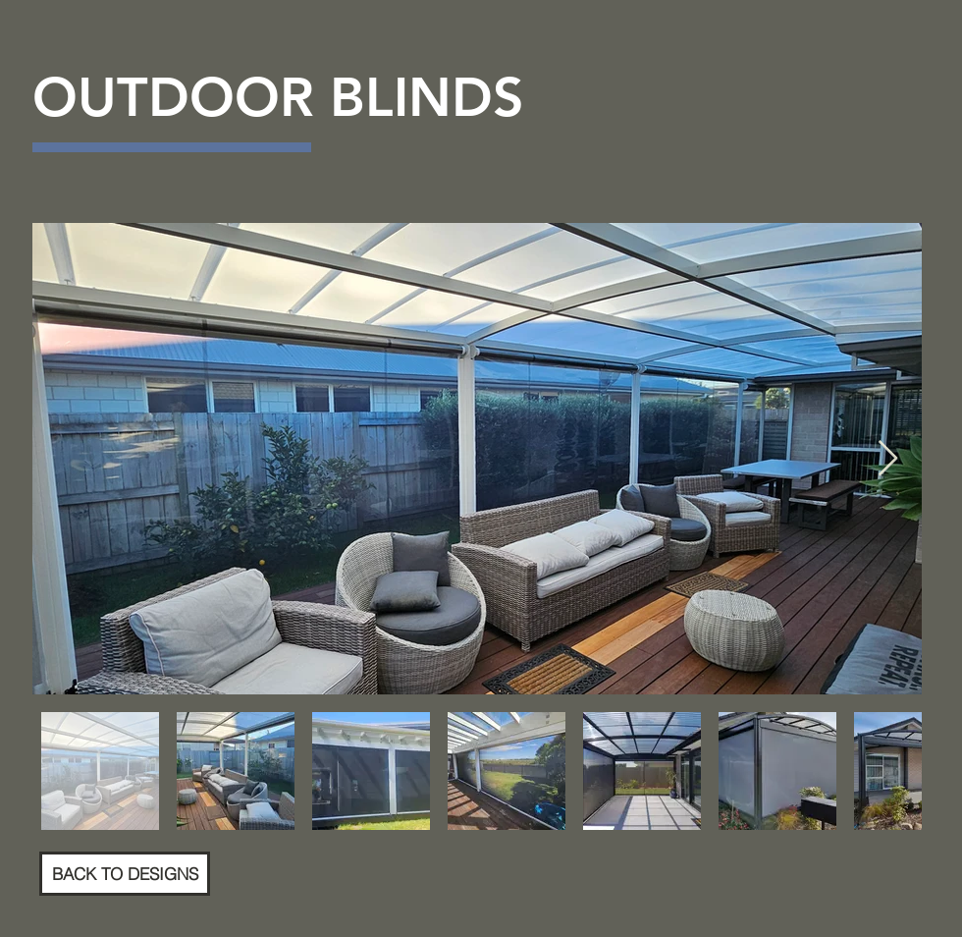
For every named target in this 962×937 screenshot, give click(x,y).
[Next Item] (888, 459)
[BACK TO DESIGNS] (124, 874)
